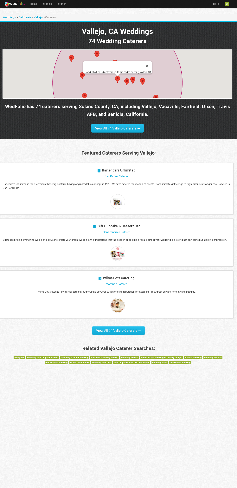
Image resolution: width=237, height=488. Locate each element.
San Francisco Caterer (116, 232)
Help (216, 3)
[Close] (147, 66)
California (24, 17)
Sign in (62, 3)
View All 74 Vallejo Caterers (117, 128)
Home (33, 3)
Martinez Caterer (116, 284)
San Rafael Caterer (116, 176)
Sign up (47, 3)
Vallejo (38, 17)
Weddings (9, 17)
